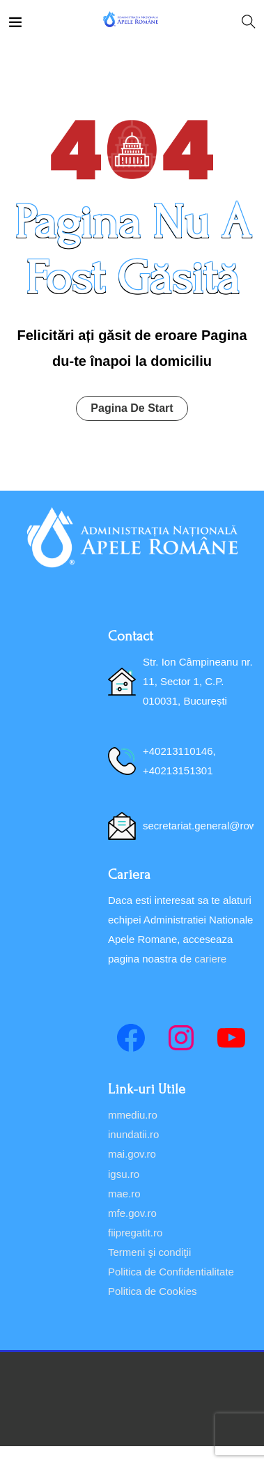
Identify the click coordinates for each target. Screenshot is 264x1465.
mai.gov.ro (132, 1154)
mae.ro (124, 1193)
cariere (210, 959)
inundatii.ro (133, 1134)
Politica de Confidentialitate (171, 1272)
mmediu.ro (132, 1115)
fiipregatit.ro (135, 1232)
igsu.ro (123, 1174)
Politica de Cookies (152, 1291)
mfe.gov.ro (132, 1213)
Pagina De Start (132, 408)
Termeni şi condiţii (149, 1252)
